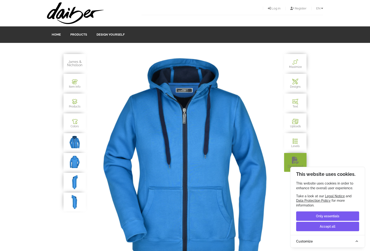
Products (78, 34)
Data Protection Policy (313, 200)
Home (56, 34)
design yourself (111, 34)
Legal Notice (335, 196)
